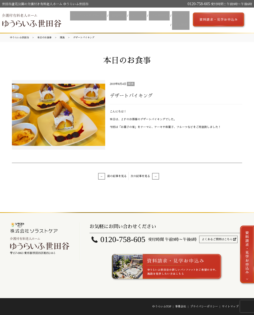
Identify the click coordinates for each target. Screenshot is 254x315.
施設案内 (123, 16)
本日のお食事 (44, 37)
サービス (142, 16)
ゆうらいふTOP (161, 306)
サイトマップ (230, 306)
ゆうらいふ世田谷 (19, 37)
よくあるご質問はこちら (217, 239)
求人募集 (181, 23)
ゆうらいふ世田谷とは (96, 16)
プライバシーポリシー (204, 306)
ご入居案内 (162, 16)
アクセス (181, 16)
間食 (62, 37)
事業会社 (180, 306)
